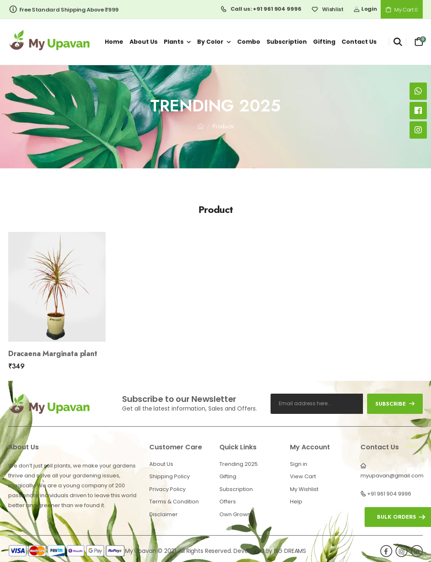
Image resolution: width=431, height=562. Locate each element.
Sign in (298, 464)
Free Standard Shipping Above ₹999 (64, 10)
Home (114, 42)
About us (144, 42)
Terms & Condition (174, 501)
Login (365, 9)
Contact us (359, 42)
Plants (174, 42)
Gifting (324, 42)
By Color (210, 42)
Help (296, 501)
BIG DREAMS (290, 551)
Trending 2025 (238, 464)
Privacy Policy (167, 489)
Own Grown (235, 514)
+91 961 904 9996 (389, 494)
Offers (227, 501)
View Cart (303, 476)
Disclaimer (163, 514)
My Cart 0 (402, 10)
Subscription (286, 42)
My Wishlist (304, 489)
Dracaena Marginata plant (52, 353)
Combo (248, 42)
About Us (161, 464)
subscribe (395, 404)
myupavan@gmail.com (392, 475)
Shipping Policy (169, 476)
